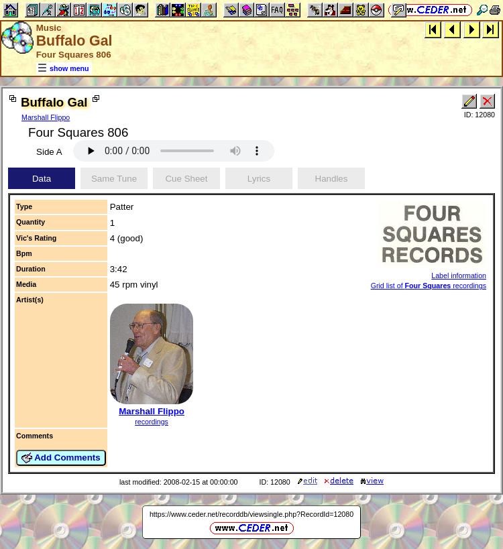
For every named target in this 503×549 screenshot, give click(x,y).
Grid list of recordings (428, 286)
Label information (458, 275)
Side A (49, 152)
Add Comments (61, 457)
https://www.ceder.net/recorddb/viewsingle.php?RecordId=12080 (251, 514)
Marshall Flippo (45, 117)
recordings (151, 422)
